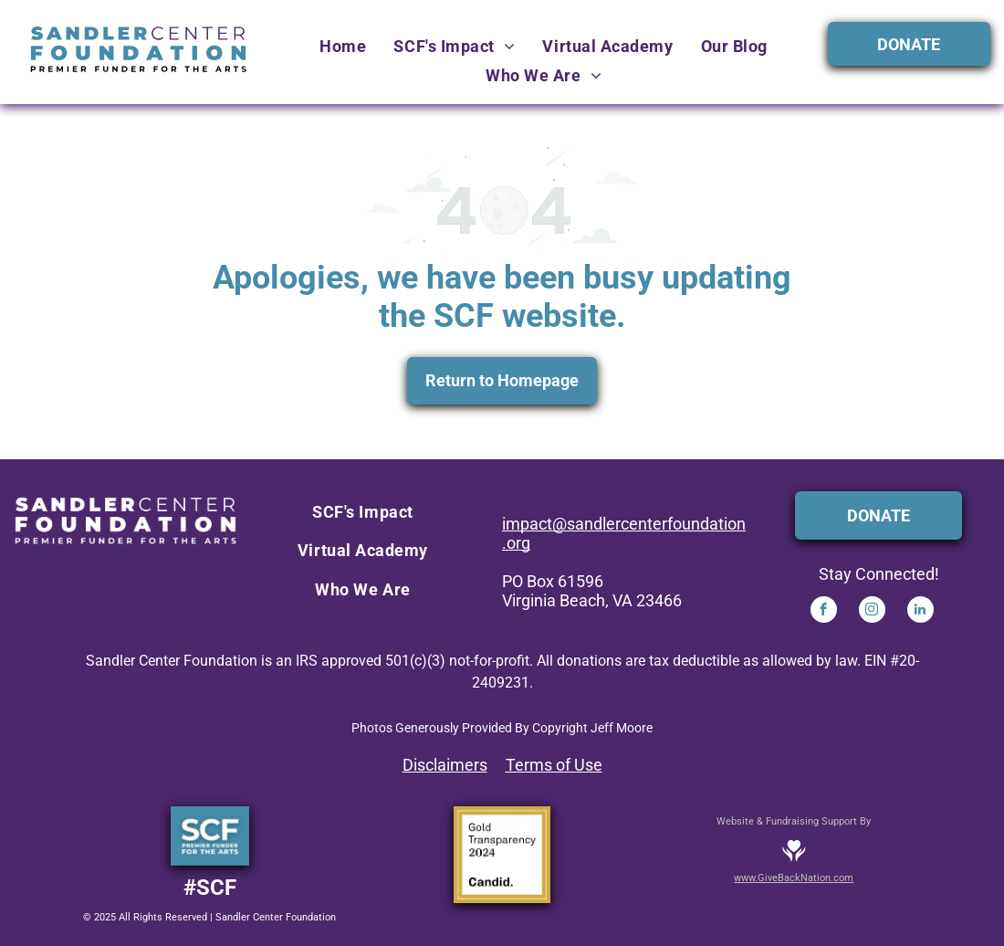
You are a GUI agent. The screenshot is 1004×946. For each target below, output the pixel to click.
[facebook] (824, 611)
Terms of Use (554, 764)
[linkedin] (920, 611)
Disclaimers (445, 764)
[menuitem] (343, 46)
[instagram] (872, 611)
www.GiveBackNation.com (793, 878)
